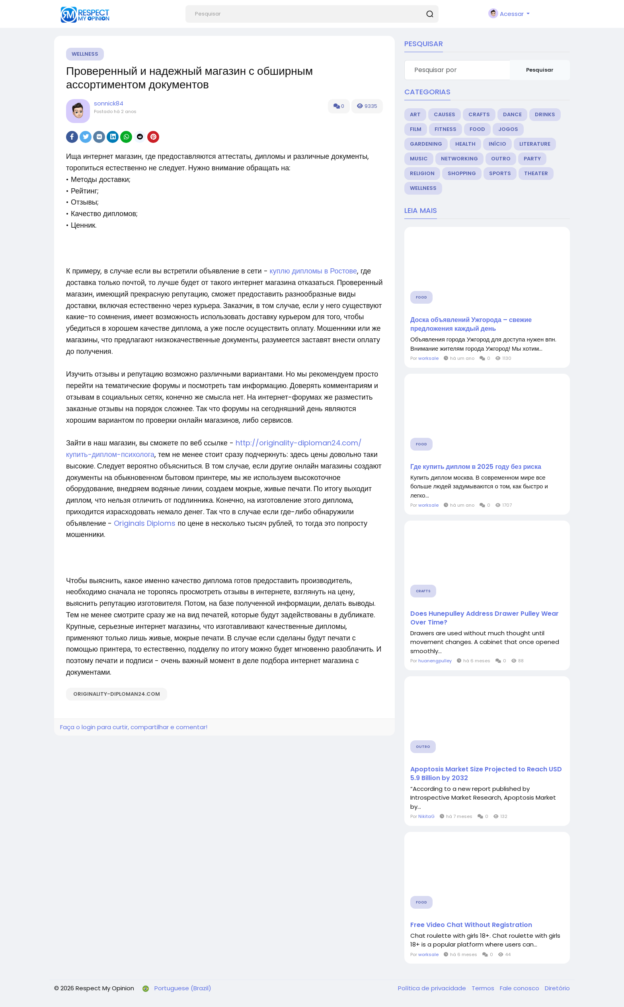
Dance (512, 114)
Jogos (508, 129)
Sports (500, 173)
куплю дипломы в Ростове (313, 271)
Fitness (445, 129)
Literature (534, 144)
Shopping (462, 173)
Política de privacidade (433, 988)
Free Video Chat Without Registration (471, 925)
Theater (536, 173)
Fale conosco (520, 988)
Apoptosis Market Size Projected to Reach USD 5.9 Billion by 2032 (486, 774)
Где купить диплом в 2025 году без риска (475, 467)
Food (477, 129)
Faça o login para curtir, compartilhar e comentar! (133, 727)
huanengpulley (435, 661)
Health (465, 144)
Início (497, 144)
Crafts (479, 114)
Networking (459, 158)
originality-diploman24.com (116, 694)
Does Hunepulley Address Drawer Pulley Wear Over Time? (484, 618)
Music (419, 158)
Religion (422, 173)
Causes (444, 114)
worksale (428, 358)
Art (415, 114)
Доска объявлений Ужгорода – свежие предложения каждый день (471, 324)
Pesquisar (540, 70)
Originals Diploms (145, 523)
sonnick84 (108, 103)
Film (415, 129)
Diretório (557, 988)
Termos (484, 988)
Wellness (85, 54)
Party (532, 158)
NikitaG (426, 816)
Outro (501, 158)
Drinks (545, 114)
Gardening (426, 144)
